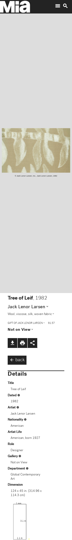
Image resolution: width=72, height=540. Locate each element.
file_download (12, 343)
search (65, 6)
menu (57, 6)
